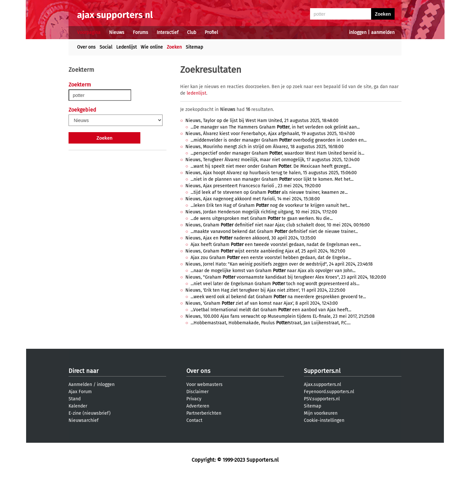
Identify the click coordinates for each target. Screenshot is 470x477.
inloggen (358, 32)
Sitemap (194, 47)
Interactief (168, 32)
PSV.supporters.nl (322, 399)
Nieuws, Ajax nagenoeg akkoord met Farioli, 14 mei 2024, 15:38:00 (252, 199)
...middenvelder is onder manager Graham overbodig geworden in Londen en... (279, 140)
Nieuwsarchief (84, 420)
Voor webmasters (204, 384)
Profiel (211, 32)
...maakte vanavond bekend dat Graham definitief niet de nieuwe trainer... (274, 231)
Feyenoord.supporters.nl (329, 391)
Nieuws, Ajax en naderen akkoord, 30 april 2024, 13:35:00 (250, 238)
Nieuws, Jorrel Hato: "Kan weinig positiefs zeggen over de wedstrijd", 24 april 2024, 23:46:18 (279, 264)
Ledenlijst (126, 47)
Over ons (86, 47)
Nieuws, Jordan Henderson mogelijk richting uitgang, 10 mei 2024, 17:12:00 (261, 212)
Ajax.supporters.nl (322, 384)
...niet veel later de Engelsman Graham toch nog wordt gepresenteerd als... (275, 283)
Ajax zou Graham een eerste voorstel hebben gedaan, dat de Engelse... (271, 257)
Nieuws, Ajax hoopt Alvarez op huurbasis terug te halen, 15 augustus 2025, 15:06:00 (271, 173)
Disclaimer (197, 391)
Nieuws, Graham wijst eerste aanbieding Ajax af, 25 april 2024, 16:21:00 (265, 251)
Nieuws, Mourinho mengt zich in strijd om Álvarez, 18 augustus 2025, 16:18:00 (264, 146)
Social (106, 47)
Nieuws (116, 32)
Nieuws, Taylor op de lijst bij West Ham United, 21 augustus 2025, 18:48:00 (261, 120)
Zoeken (174, 47)
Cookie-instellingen (324, 420)
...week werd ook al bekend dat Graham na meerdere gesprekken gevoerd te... (278, 297)
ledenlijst (196, 93)
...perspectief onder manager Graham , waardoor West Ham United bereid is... (277, 153)
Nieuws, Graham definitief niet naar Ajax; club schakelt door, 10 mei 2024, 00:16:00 (277, 225)
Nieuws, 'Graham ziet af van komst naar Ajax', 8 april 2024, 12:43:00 (261, 303)
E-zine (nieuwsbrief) (90, 413)
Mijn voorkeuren (320, 413)
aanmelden (383, 32)
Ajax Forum (80, 391)
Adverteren (197, 406)
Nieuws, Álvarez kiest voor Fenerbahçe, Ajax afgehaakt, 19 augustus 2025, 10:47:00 (270, 133)
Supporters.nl (322, 371)
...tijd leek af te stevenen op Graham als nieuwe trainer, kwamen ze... (269, 192)
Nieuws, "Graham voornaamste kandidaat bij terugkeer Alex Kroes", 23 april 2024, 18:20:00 (285, 277)
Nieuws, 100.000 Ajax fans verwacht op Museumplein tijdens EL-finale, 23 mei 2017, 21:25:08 (280, 316)
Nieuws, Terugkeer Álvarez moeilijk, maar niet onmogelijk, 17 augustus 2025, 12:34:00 (272, 159)
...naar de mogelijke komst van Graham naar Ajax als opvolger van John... (273, 270)
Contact (194, 420)
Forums (140, 32)
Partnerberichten (203, 413)
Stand (75, 399)
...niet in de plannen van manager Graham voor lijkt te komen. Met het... (272, 179)
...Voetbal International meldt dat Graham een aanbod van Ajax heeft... (271, 310)
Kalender (78, 406)
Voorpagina (89, 32)
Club (191, 32)
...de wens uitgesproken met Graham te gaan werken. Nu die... (262, 218)
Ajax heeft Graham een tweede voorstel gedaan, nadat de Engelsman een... (276, 244)
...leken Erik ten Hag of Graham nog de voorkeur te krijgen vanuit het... (270, 205)
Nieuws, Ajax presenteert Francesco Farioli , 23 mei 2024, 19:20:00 (253, 186)
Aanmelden (80, 384)
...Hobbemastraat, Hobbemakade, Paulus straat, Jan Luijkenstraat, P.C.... (271, 323)
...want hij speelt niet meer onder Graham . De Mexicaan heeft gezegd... (271, 166)
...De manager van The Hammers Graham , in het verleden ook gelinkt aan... (275, 127)
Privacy (193, 399)
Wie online (152, 47)
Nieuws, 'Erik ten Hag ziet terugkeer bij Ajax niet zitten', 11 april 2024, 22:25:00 (265, 290)
